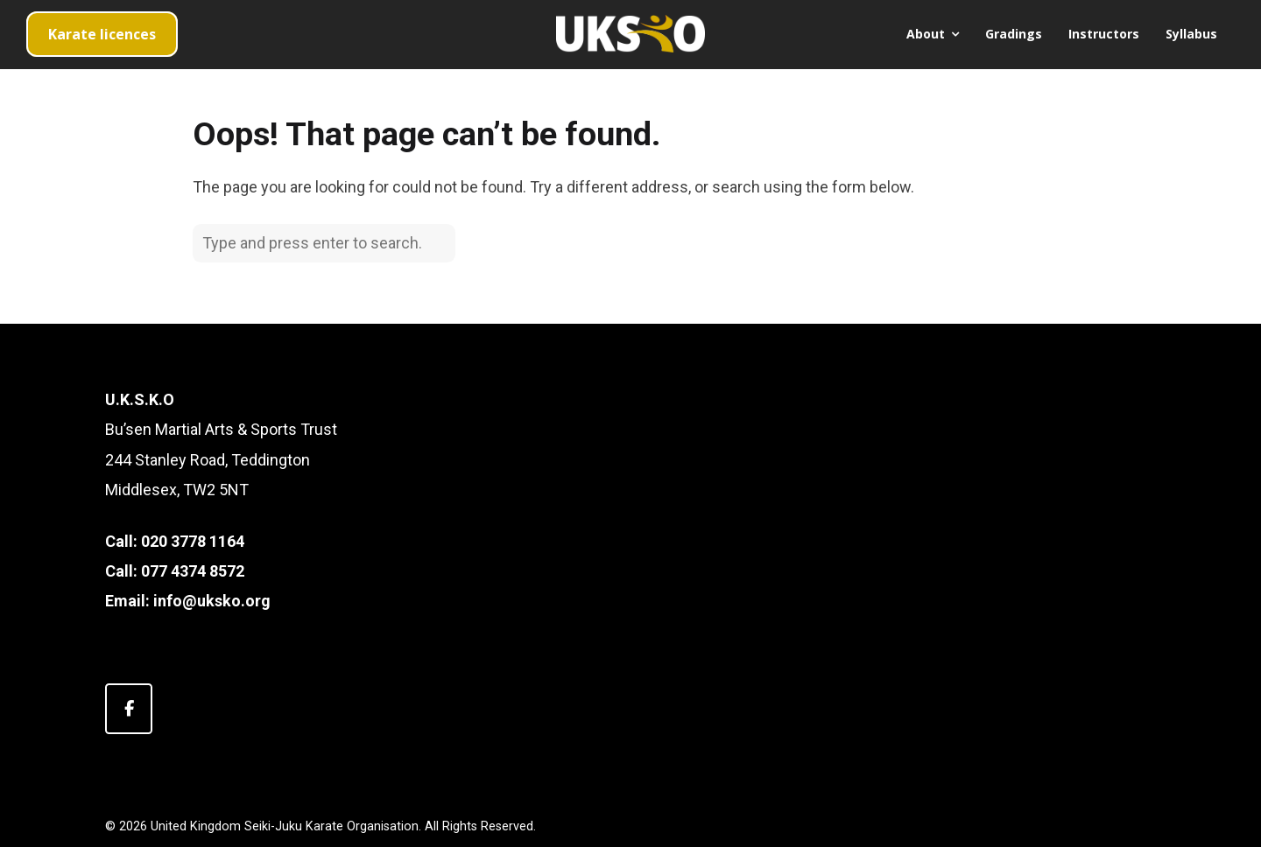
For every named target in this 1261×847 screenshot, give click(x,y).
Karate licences (102, 34)
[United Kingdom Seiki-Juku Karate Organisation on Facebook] (128, 708)
